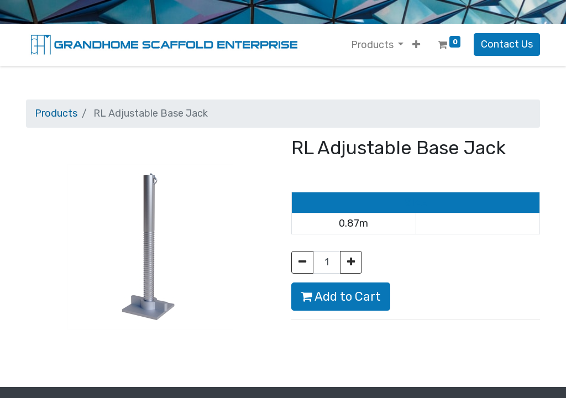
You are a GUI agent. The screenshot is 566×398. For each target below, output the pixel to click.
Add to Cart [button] (341, 296)
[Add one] (351, 262)
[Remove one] (302, 262)
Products (56, 113)
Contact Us (507, 44)
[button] (416, 45)
